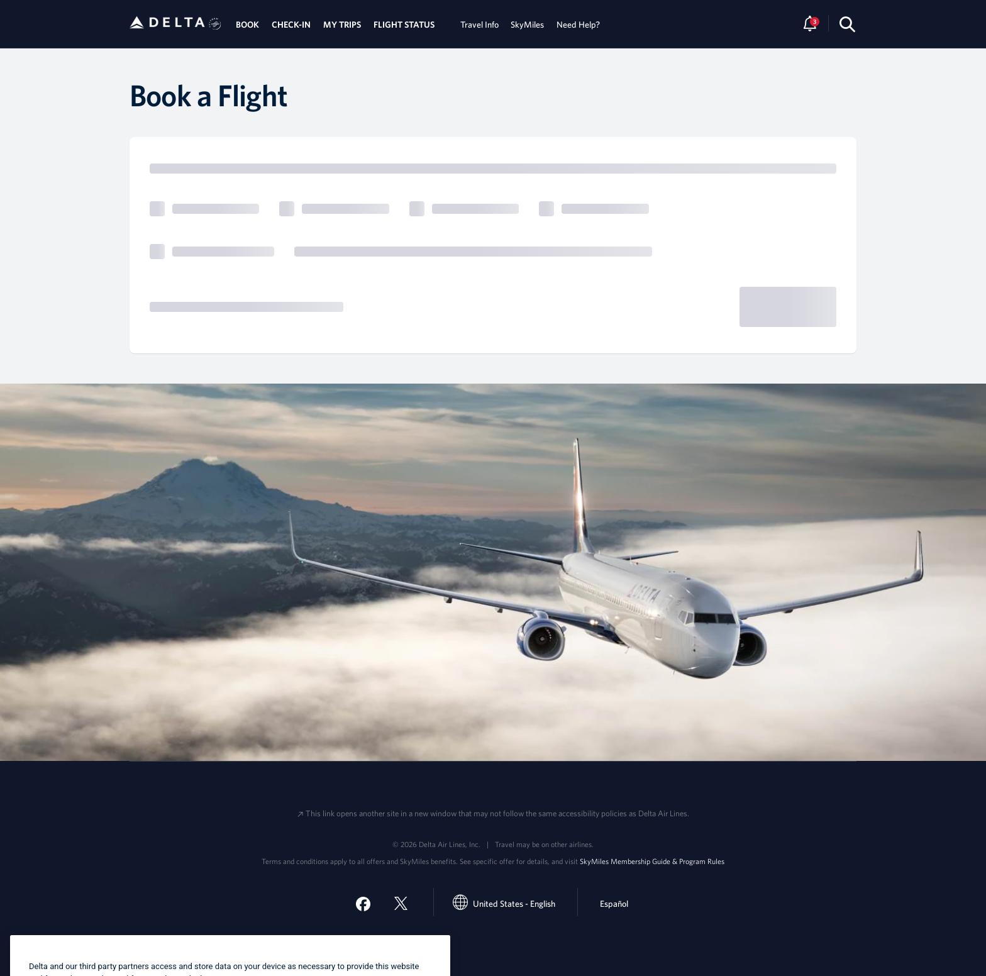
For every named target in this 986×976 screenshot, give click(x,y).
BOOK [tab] (247, 24)
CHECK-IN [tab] (291, 24)
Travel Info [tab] (479, 24)
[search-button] (847, 24)
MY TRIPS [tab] (342, 24)
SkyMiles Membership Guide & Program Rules (652, 861)
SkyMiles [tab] (527, 24)
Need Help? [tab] (578, 24)
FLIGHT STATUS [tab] (404, 24)
